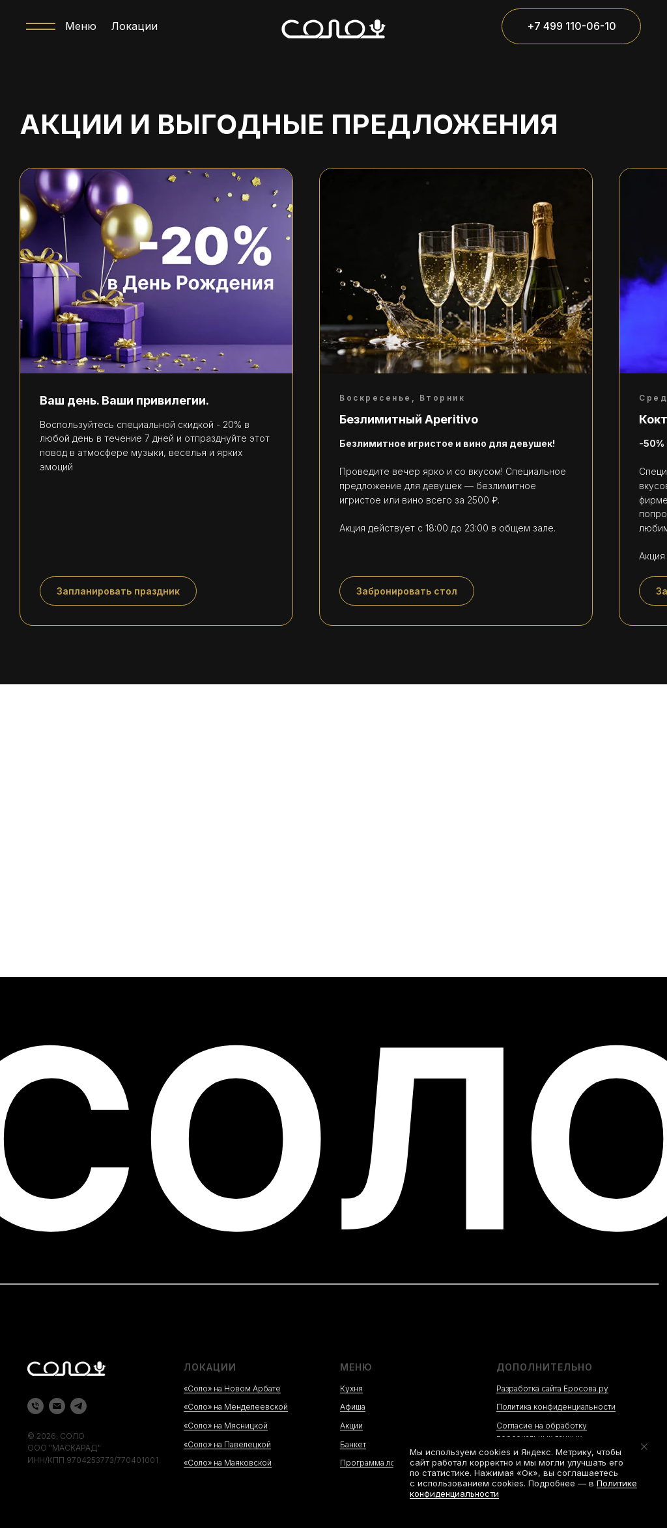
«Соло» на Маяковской (228, 1463)
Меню (80, 26)
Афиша (352, 1407)
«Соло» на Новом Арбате (232, 1388)
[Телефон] (35, 1406)
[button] (118, 591)
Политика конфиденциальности (556, 1407)
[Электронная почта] (57, 1406)
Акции (351, 1425)
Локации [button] (134, 26)
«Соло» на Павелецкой (227, 1444)
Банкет (353, 1444)
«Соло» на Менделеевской (236, 1407)
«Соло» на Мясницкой (226, 1425)
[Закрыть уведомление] (644, 1446)
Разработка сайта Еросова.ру (552, 1388)
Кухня (351, 1388)
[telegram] (78, 1406)
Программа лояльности (385, 1463)
